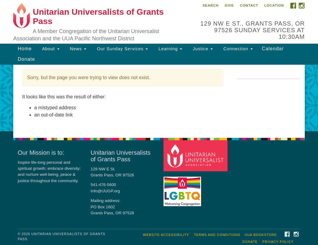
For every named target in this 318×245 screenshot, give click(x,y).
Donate (26, 59)
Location (274, 5)
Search (211, 5)
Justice (202, 48)
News (78, 48)
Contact (249, 5)
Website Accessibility (166, 235)
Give (229, 5)
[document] (159, 98)
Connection (237, 48)
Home (25, 48)
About (50, 48)
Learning (169, 48)
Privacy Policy (278, 241)
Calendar (273, 48)
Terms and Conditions (217, 235)
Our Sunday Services (121, 48)
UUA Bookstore (261, 235)
